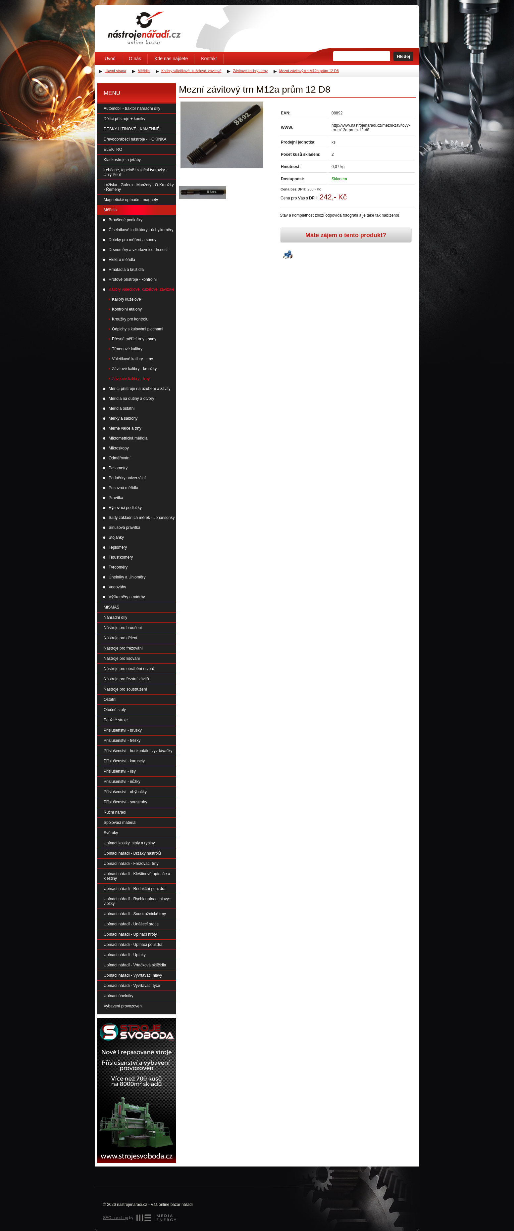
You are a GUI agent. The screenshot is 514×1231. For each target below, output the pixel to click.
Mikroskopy (119, 448)
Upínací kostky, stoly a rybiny (129, 843)
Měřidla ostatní (122, 408)
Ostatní (110, 699)
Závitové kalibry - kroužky (134, 368)
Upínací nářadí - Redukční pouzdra (135, 888)
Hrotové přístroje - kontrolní (133, 279)
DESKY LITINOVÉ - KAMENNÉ (132, 129)
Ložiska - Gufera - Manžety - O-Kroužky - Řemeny (139, 187)
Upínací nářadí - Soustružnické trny (135, 914)
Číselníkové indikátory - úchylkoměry (141, 230)
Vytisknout (287, 255)
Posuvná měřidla (123, 488)
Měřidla (110, 210)
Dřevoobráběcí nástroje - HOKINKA (135, 139)
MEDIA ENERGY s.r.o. (156, 1217)
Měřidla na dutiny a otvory (131, 398)
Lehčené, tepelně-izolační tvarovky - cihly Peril (135, 172)
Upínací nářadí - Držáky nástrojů (132, 853)
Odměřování (119, 458)
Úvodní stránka (144, 28)
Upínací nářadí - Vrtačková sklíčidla (135, 965)
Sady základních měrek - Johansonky (142, 517)
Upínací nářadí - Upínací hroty (130, 934)
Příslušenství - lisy (120, 771)
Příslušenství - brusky (123, 730)
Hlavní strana (115, 71)
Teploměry (118, 547)
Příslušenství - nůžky (122, 781)
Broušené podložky (125, 220)
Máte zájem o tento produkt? (345, 235)
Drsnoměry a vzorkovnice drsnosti (139, 249)
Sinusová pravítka (124, 527)
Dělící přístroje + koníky (124, 118)
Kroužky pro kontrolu (130, 319)
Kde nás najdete (171, 58)
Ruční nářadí (115, 812)
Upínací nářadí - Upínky (125, 955)
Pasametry (118, 468)
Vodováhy (117, 587)
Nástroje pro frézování (123, 648)
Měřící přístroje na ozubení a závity (140, 388)
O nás (135, 58)
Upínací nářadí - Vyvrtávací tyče (132, 985)
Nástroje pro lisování (122, 658)
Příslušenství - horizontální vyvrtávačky (138, 750)
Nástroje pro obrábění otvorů (129, 668)
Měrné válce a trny (125, 428)
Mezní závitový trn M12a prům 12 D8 (309, 71)
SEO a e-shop (115, 1217)
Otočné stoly (115, 709)
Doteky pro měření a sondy (132, 239)
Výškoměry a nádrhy (127, 597)
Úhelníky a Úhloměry (127, 577)
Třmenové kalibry (127, 349)
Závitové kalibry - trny (131, 378)
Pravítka (116, 497)
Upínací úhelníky (118, 996)
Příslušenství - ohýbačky (125, 791)
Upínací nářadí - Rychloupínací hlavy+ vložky (137, 901)
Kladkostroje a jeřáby (122, 159)
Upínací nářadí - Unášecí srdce (131, 924)
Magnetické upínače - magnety (131, 199)
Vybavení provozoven (123, 1006)
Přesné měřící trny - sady (134, 339)
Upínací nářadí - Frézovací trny (131, 863)
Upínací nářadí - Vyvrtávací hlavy (133, 975)
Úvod (110, 58)
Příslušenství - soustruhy (125, 802)
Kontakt (209, 58)
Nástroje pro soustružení (125, 689)
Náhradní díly (115, 617)
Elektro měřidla (122, 259)
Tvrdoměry (118, 567)
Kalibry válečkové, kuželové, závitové (141, 289)
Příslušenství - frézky (122, 740)
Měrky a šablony (123, 418)
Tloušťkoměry (121, 557)
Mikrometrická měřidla (128, 438)
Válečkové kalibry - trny (132, 359)
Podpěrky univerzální (127, 478)
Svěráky (111, 832)
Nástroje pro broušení (123, 627)
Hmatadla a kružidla (126, 269)
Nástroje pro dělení (120, 638)
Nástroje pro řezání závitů (126, 679)
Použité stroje (116, 720)
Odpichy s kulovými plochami (137, 329)
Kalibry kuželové (126, 299)
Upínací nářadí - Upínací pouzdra (133, 944)
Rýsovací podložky (125, 507)
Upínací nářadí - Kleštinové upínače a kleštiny (137, 876)
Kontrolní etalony (127, 309)
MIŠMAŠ (111, 607)
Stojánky (116, 537)
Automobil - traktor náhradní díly (132, 108)
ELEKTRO (113, 149)
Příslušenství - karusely (124, 761)
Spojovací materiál (120, 822)
